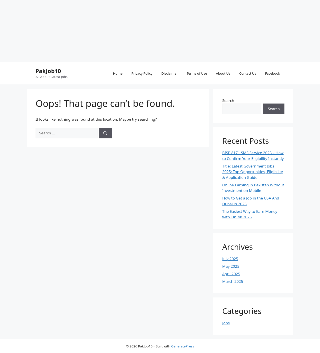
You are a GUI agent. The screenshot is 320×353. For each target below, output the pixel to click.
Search (228, 100)
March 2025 (232, 281)
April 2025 (231, 273)
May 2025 (230, 266)
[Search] (105, 133)
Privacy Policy (141, 73)
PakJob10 (48, 71)
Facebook (272, 73)
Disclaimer (169, 73)
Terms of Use (197, 73)
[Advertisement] (133, 31)
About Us (223, 73)
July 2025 (230, 258)
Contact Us (247, 73)
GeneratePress (182, 346)
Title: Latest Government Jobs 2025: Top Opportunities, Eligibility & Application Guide (252, 172)
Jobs (226, 322)
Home (118, 73)
